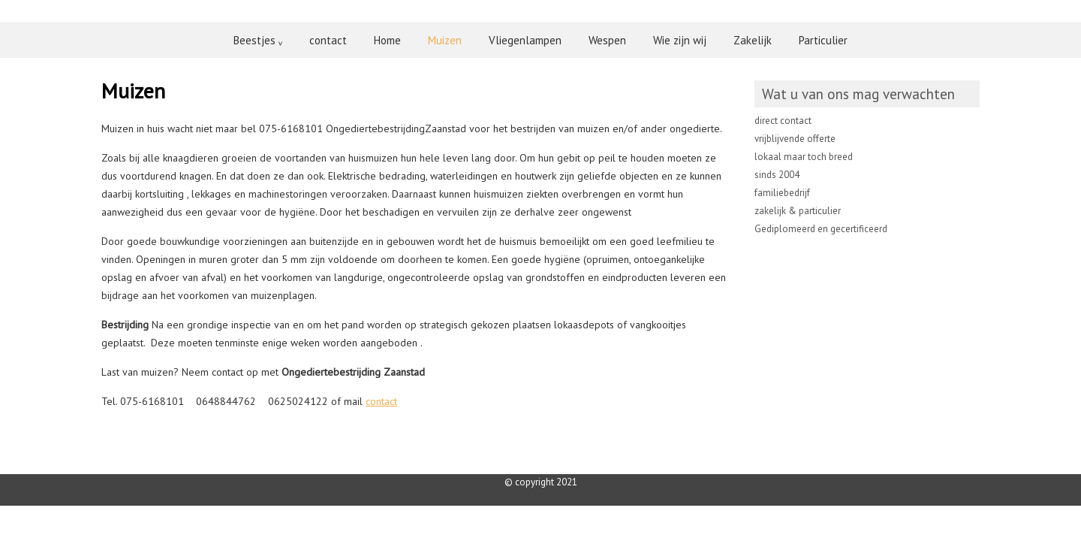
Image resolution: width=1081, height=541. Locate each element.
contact (328, 40)
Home (387, 40)
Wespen (607, 40)
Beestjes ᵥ (257, 40)
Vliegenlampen (525, 40)
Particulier (823, 40)
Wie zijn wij (679, 40)
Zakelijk (752, 40)
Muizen (445, 40)
